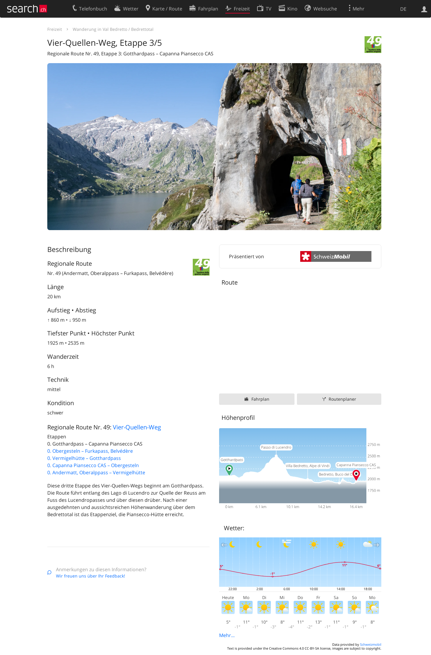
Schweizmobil (370, 644)
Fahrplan (260, 399)
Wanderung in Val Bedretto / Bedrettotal (113, 29)
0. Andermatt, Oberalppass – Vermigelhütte (96, 472)
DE (403, 9)
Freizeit (54, 29)
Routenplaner (342, 399)
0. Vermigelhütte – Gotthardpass (84, 458)
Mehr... (227, 635)
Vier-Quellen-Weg (137, 427)
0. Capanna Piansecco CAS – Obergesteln (93, 465)
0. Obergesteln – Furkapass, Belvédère (90, 451)
